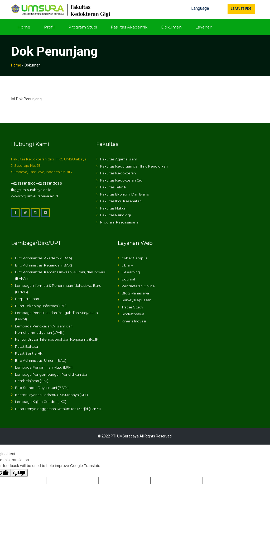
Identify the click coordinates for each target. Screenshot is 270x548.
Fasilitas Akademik (129, 25)
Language (200, 7)
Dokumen (171, 25)
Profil (49, 25)
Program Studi (82, 25)
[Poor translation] (19, 471)
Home (23, 25)
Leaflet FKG (241, 7)
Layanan (203, 25)
